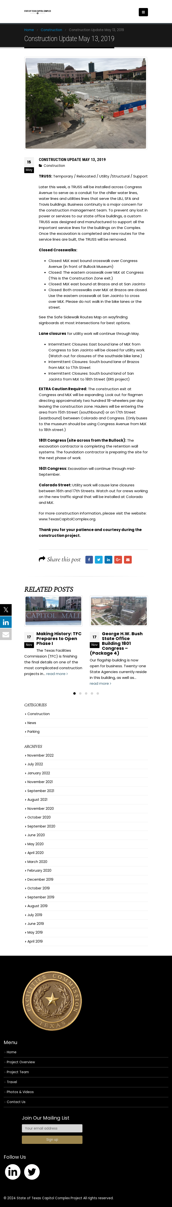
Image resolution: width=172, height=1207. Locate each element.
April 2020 (35, 853)
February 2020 (39, 870)
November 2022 (40, 755)
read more (57, 673)
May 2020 (35, 844)
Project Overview (21, 1062)
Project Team (18, 1072)
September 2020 (41, 826)
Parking (33, 731)
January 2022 (38, 773)
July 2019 (34, 914)
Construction (54, 165)
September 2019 (40, 897)
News (31, 723)
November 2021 (40, 782)
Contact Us (16, 1102)
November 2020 (40, 808)
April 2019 (35, 941)
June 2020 (36, 835)
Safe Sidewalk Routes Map (78, 317)
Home (11, 1052)
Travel (12, 1082)
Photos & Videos (20, 1092)
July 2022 (35, 764)
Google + (118, 560)
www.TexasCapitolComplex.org (67, 519)
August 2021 (37, 799)
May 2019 (35, 932)
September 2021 (40, 790)
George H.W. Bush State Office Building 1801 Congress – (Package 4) (116, 643)
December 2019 (40, 879)
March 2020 (37, 861)
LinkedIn (108, 560)
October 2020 (39, 817)
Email (128, 560)
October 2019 (38, 888)
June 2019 (35, 923)
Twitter (99, 560)
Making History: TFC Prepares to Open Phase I (59, 638)
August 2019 (37, 906)
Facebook (89, 560)
